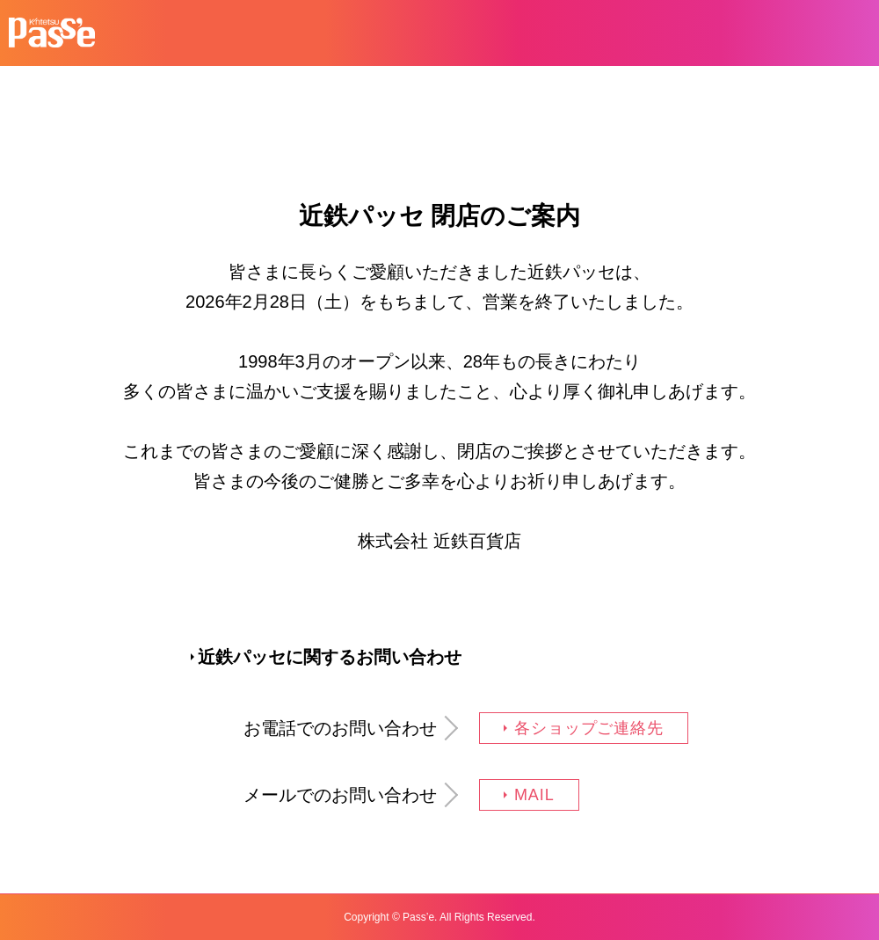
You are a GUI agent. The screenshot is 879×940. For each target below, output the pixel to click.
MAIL (534, 795)
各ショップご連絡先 (589, 728)
